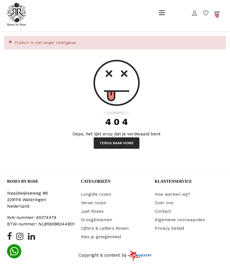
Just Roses (92, 211)
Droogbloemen (96, 219)
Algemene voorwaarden (180, 219)
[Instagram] (20, 237)
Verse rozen (93, 202)
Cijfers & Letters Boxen (105, 228)
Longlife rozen (96, 194)
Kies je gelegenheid (101, 236)
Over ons (164, 202)
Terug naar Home (116, 143)
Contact (163, 211)
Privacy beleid (169, 228)
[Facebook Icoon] (9, 237)
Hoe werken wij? (172, 194)
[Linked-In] (31, 237)
